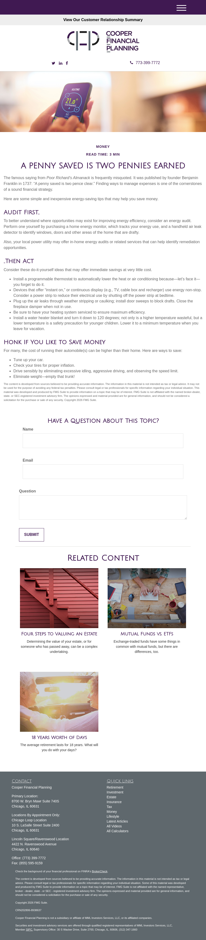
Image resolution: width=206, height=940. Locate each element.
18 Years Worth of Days (59, 737)
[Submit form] (31, 534)
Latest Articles (117, 821)
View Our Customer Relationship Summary (103, 20)
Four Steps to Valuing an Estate (59, 634)
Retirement (115, 787)
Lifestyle (113, 816)
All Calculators (117, 831)
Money (112, 812)
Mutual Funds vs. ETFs (147, 634)
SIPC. (29, 929)
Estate (111, 797)
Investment (115, 792)
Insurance (114, 802)
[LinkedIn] (60, 63)
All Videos (114, 826)
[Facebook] (67, 63)
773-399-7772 (145, 63)
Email (28, 460)
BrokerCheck (100, 871)
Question (27, 491)
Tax (109, 807)
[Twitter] (53, 63)
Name (28, 429)
